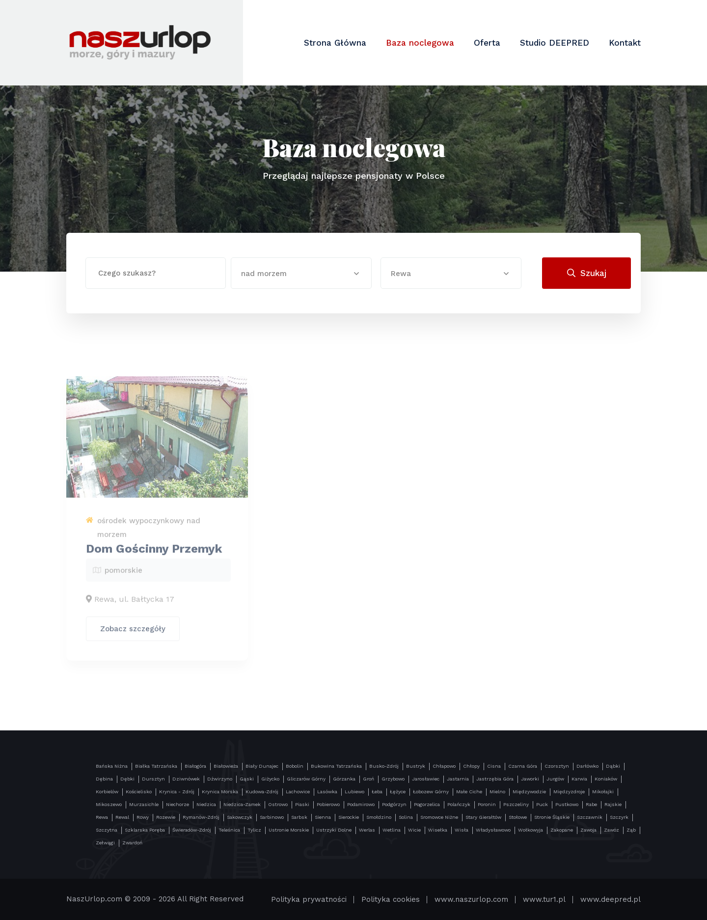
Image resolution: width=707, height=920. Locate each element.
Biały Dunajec (261, 766)
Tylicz (254, 830)
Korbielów (107, 791)
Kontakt (625, 43)
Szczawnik (589, 817)
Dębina (104, 778)
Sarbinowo (272, 817)
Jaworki (530, 778)
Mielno (497, 791)
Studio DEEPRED (554, 43)
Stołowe (518, 817)
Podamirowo (361, 804)
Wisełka (437, 830)
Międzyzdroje (569, 791)
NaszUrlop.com (94, 898)
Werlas (367, 830)
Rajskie (613, 804)
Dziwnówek (186, 778)
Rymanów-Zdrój (201, 817)
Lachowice (298, 791)
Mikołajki (603, 791)
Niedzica (206, 804)
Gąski (247, 778)
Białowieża (226, 766)
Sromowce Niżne (439, 817)
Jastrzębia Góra (495, 778)
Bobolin (294, 766)
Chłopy (471, 766)
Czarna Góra (522, 766)
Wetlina (391, 830)
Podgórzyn (394, 804)
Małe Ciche (469, 791)
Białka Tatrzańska (156, 766)
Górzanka (344, 778)
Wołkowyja (530, 830)
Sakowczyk (239, 817)
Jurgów (555, 778)
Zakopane (561, 830)
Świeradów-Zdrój (191, 830)
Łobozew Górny (431, 791)
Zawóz (611, 830)
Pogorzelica (427, 804)
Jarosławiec (425, 778)
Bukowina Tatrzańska (336, 766)
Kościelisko (139, 791)
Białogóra (195, 766)
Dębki (127, 778)
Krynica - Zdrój (176, 791)
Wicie (414, 830)
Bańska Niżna (112, 766)
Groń (368, 778)
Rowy (142, 817)
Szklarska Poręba (145, 830)
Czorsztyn (556, 766)
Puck (542, 804)
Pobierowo (328, 804)
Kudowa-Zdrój (261, 791)
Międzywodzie (529, 791)
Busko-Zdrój (384, 766)
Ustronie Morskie (289, 830)
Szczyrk (619, 817)
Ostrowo (278, 804)
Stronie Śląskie (552, 817)
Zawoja (588, 830)
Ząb (631, 830)
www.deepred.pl (610, 899)
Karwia (579, 778)
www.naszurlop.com (471, 899)
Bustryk (415, 766)
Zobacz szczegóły (132, 632)
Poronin (487, 804)
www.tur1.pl (544, 899)
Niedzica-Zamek (242, 804)
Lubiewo (354, 791)
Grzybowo (393, 778)
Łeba (377, 791)
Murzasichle (144, 804)
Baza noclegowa (420, 43)
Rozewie (165, 817)
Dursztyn (153, 778)
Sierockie (348, 817)
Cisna (494, 766)
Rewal (122, 817)
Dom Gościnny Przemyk (154, 552)
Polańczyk (458, 804)
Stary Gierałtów (483, 817)
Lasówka (327, 791)
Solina (406, 817)
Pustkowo (566, 804)
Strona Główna (335, 43)
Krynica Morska (220, 791)
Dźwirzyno (219, 778)
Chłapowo (444, 766)
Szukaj (586, 273)
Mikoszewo (109, 804)
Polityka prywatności (309, 899)
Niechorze (177, 804)
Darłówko (587, 766)
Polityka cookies (390, 899)
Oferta (487, 43)
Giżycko (270, 778)
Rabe (591, 804)
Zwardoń (132, 842)
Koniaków (606, 778)
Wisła (461, 830)
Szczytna (106, 830)
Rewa (102, 817)
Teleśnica (229, 830)
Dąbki (613, 766)
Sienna (323, 817)
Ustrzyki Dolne (334, 830)
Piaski (302, 804)
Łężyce (398, 791)
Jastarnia (458, 778)
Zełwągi (105, 842)
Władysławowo (493, 830)
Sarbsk (299, 817)
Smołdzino (378, 817)
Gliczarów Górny (306, 778)
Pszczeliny (516, 804)
